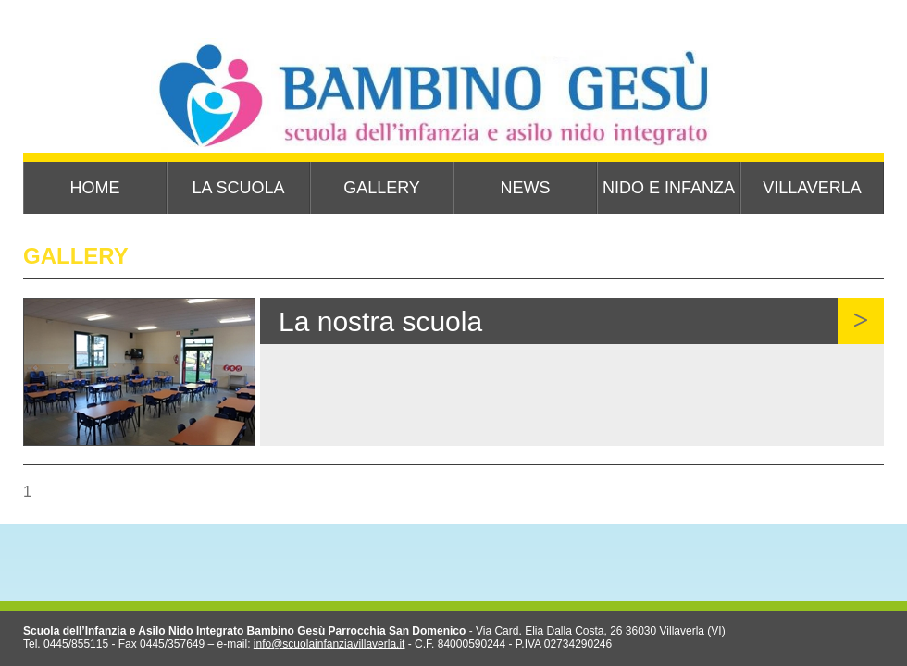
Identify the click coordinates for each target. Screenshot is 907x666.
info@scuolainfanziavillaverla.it (329, 643)
